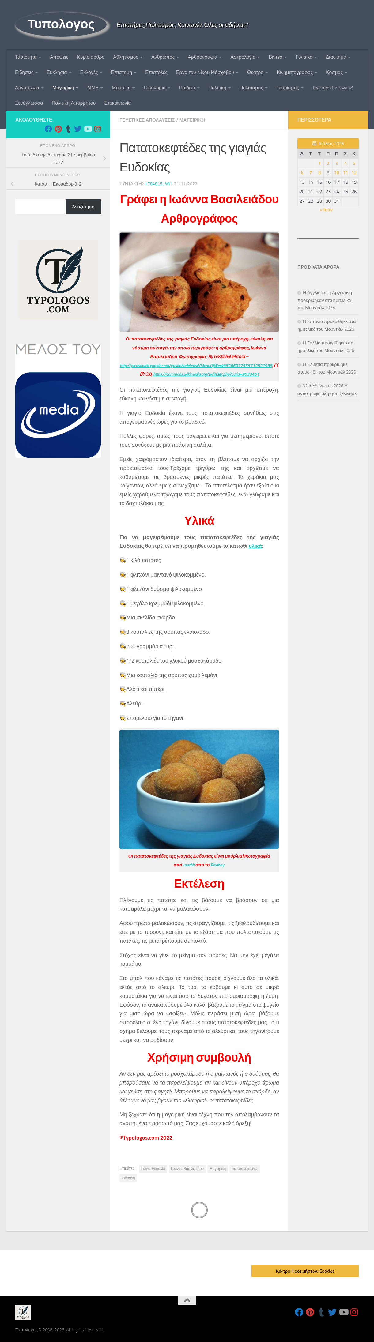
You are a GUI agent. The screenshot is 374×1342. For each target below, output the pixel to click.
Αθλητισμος (125, 57)
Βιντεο (275, 57)
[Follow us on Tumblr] (68, 129)
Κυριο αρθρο (90, 57)
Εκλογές (89, 72)
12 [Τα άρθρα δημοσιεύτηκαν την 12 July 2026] (354, 172)
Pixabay (217, 864)
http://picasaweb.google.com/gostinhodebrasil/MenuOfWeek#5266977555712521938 (198, 365)
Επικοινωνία (117, 103)
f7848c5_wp (158, 183)
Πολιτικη (217, 88)
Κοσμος (334, 72)
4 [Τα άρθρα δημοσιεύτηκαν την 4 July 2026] (345, 163)
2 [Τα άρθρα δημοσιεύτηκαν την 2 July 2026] (328, 163)
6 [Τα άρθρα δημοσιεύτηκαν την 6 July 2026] (302, 172)
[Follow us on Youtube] (87, 129)
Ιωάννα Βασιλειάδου (187, 1168)
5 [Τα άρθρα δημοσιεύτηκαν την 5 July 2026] (354, 163)
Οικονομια (155, 88)
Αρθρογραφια (202, 57)
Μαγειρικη (63, 88)
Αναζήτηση (83, 206)
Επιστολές (156, 72)
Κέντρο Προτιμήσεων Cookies (305, 1271)
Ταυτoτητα (26, 57)
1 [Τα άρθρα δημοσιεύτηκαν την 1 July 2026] (319, 163)
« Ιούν (326, 209)
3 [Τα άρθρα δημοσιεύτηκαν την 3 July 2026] (336, 163)
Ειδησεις (24, 72)
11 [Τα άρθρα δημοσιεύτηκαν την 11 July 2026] (345, 172)
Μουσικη (121, 88)
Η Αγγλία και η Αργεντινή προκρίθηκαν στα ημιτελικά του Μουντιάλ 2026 (324, 300)
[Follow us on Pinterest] (58, 129)
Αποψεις (59, 57)
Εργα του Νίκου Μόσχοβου (205, 72)
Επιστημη (121, 72)
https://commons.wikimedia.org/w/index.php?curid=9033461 (209, 374)
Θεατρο (255, 72)
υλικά (256, 545)
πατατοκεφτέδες (245, 1168)
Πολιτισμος (251, 88)
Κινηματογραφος (295, 72)
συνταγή (128, 1177)
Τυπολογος (61, 24)
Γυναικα (304, 57)
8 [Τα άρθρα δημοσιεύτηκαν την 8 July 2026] (319, 172)
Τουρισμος (287, 88)
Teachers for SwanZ (332, 88)
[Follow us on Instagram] (97, 129)
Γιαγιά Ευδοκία (153, 1168)
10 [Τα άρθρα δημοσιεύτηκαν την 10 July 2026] (336, 172)
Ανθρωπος (163, 57)
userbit (188, 864)
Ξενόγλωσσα (29, 103)
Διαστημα (336, 57)
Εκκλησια (57, 72)
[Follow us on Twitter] (77, 129)
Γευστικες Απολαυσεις (148, 120)
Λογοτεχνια (27, 88)
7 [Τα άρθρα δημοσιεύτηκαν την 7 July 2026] (310, 172)
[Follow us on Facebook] (48, 129)
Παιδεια (187, 88)
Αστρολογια (242, 57)
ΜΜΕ (93, 88)
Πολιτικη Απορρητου (74, 103)
